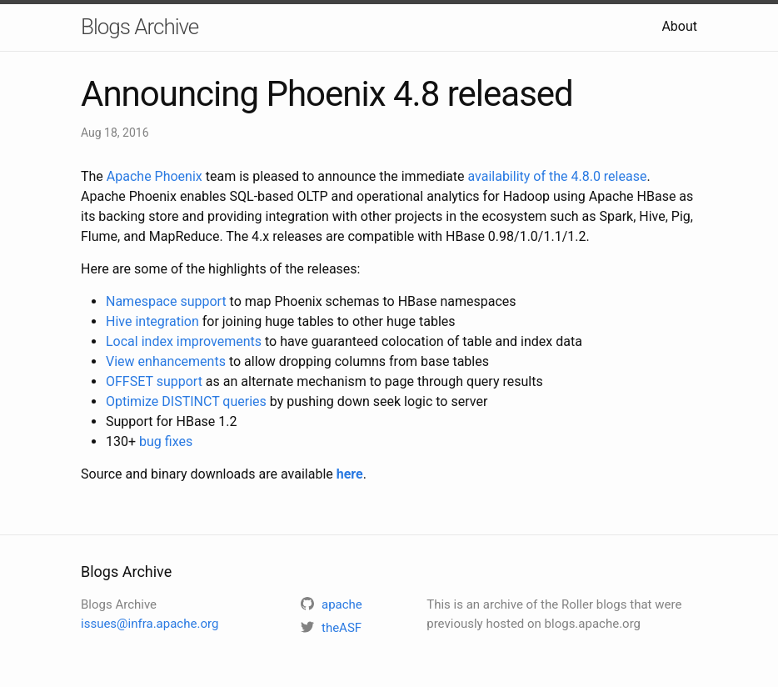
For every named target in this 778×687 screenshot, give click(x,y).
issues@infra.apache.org (149, 623)
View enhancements (166, 361)
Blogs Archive (139, 26)
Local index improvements (184, 341)
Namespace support (166, 301)
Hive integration (152, 321)
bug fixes (165, 441)
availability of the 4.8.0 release (556, 176)
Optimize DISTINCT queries (186, 401)
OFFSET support (154, 381)
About (679, 26)
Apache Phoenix (154, 176)
